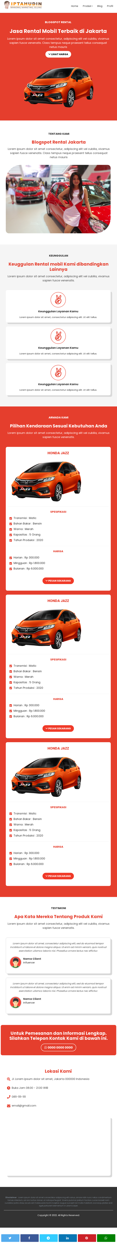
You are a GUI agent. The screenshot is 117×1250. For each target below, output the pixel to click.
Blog (99, 7)
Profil (109, 7)
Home (74, 7)
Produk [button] (87, 7)
